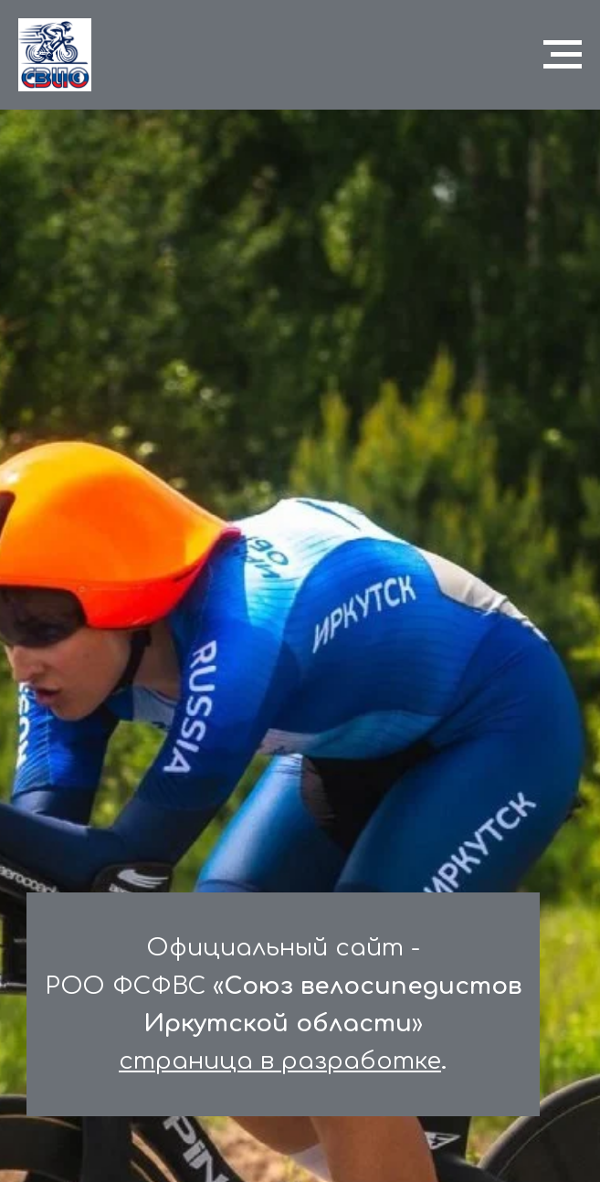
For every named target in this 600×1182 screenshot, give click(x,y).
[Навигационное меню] (562, 54)
